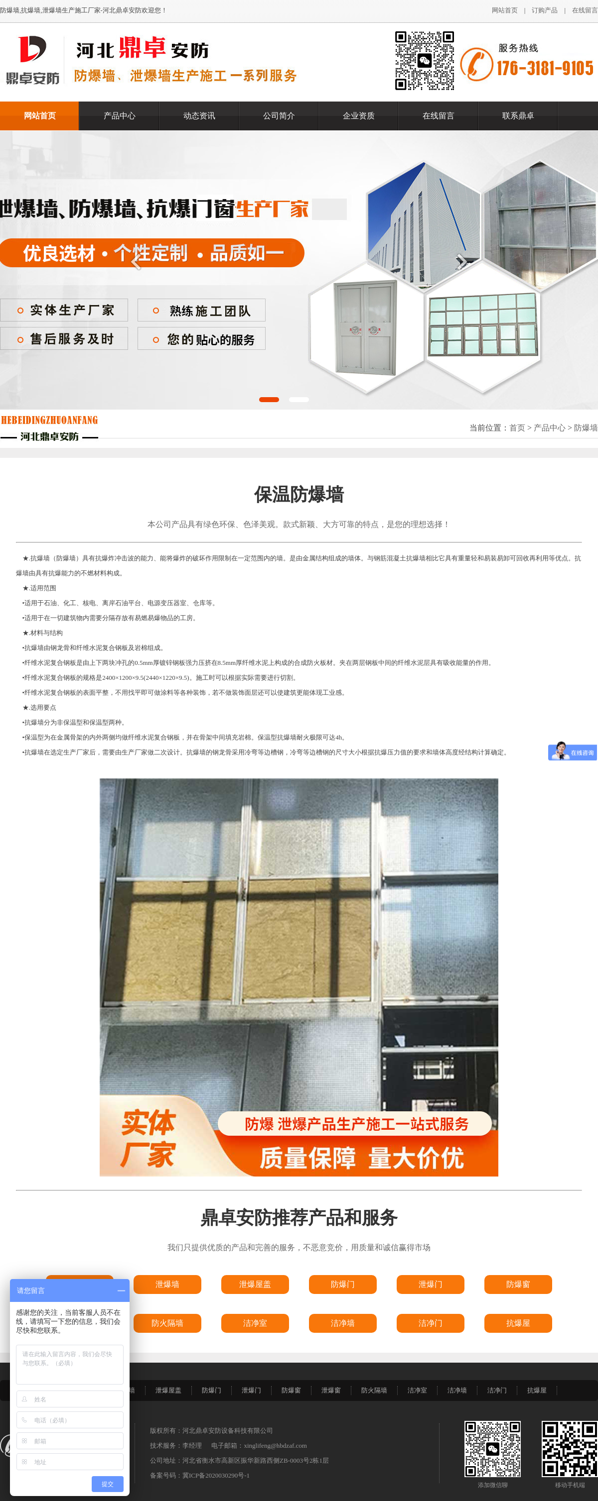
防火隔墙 (374, 1390)
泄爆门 (251, 1390)
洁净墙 (457, 1390)
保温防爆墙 (299, 495)
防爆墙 (586, 428)
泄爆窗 (331, 1390)
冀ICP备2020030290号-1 (216, 1475)
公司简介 (279, 115)
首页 (517, 428)
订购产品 (545, 10)
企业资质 (359, 115)
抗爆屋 (537, 1390)
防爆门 (211, 1390)
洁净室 (417, 1390)
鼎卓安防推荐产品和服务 (299, 1218)
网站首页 (505, 10)
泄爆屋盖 (168, 1390)
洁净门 (497, 1390)
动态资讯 (199, 115)
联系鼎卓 (518, 115)
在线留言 (585, 10)
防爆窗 (291, 1390)
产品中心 (120, 115)
